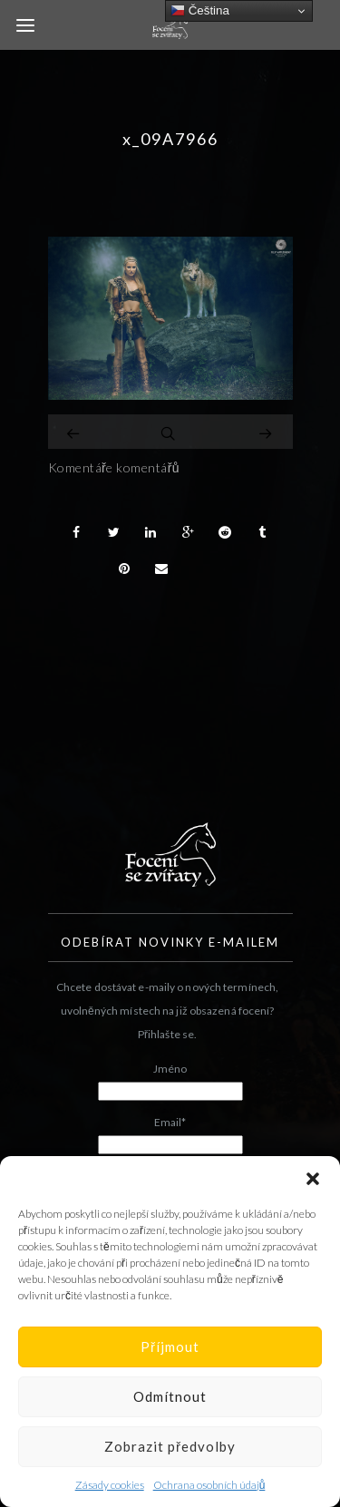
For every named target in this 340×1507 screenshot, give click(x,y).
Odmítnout (170, 1396)
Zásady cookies (109, 1485)
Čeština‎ (199, 11)
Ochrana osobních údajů (209, 1485)
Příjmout (170, 1346)
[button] (313, 1179)
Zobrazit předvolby (170, 1446)
